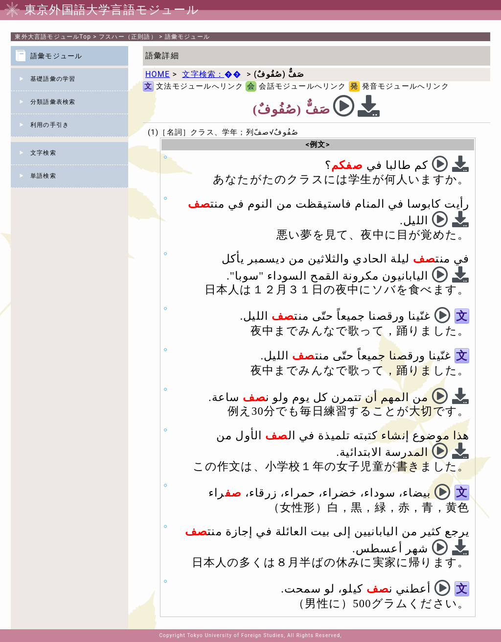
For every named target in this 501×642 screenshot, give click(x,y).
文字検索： (211, 74)
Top (53, 36)
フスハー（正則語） (128, 36)
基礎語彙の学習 (52, 78)
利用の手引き (49, 124)
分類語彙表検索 (52, 101)
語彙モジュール (187, 36)
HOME (157, 74)
